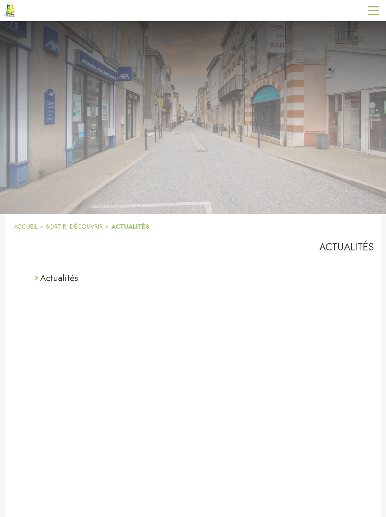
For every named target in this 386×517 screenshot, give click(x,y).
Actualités (59, 278)
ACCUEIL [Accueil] (26, 226)
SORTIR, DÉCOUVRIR (74, 226)
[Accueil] (11, 11)
